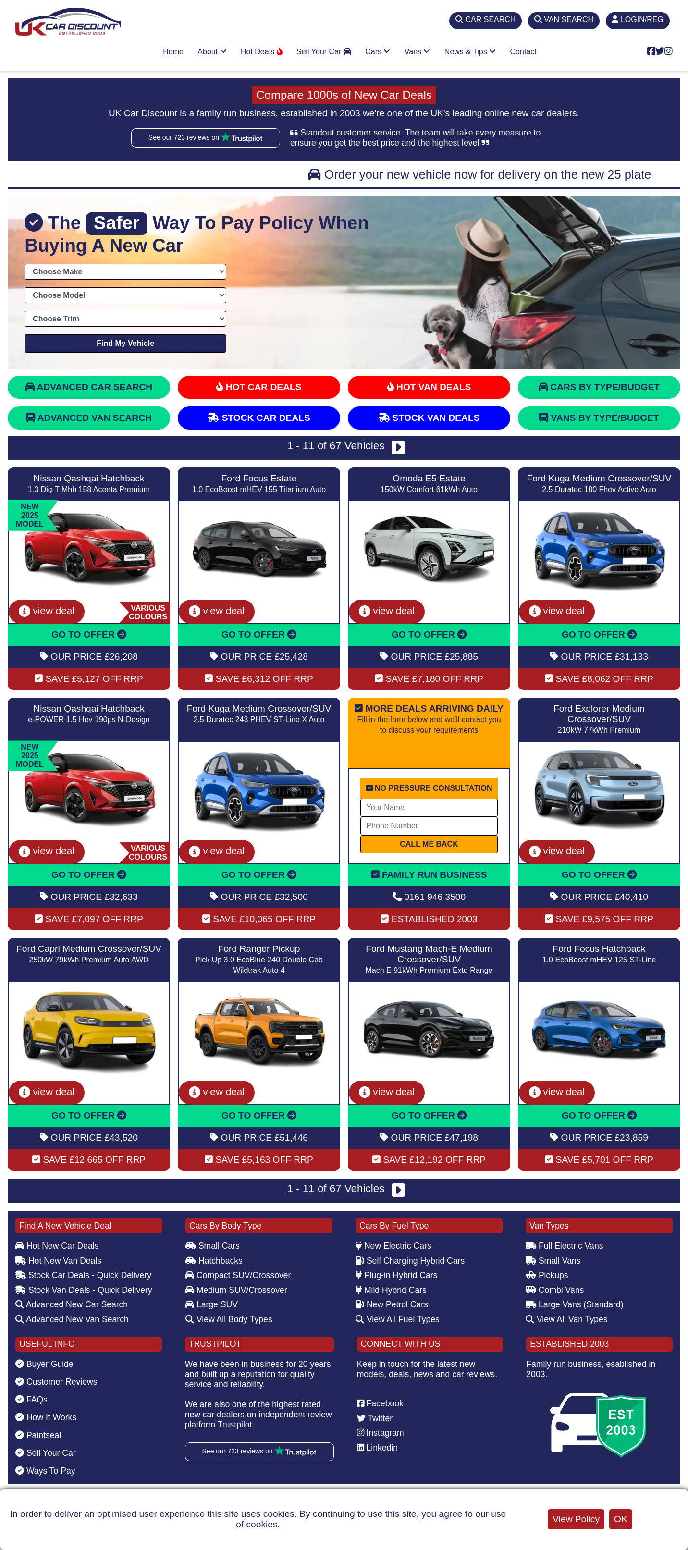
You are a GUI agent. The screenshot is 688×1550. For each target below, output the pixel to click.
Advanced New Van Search (72, 1319)
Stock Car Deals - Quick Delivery (83, 1275)
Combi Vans (555, 1290)
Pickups (547, 1275)
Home (173, 52)
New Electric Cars (393, 1246)
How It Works (45, 1417)
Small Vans (553, 1261)
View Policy (576, 1519)
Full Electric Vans (564, 1246)
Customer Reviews (56, 1382)
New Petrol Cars (392, 1304)
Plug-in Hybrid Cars (396, 1275)
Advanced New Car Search (71, 1304)
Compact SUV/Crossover (238, 1275)
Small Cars (212, 1246)
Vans (417, 52)
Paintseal (38, 1435)
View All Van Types (567, 1319)
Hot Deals (262, 52)
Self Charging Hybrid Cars (410, 1261)
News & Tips (470, 52)
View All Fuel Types (398, 1319)
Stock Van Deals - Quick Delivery (83, 1290)
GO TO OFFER (88, 634)
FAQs (31, 1399)
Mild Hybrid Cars (391, 1290)
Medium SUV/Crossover (236, 1290)
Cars (377, 52)
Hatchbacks (214, 1261)
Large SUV (211, 1304)
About (211, 52)
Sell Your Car (323, 52)
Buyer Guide (44, 1364)
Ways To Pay (45, 1471)
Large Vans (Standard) (575, 1304)
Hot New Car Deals (56, 1246)
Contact (523, 52)
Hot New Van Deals (58, 1261)
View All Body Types (228, 1319)
